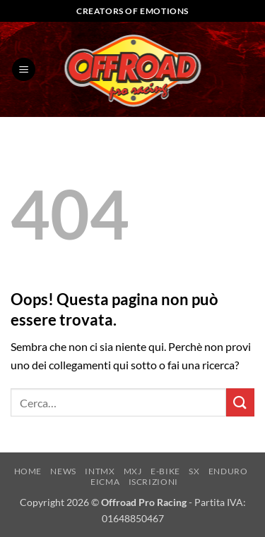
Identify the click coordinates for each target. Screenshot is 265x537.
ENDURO (228, 471)
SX (194, 471)
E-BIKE (165, 471)
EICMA (104, 481)
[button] (23, 69)
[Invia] (240, 402)
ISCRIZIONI (153, 481)
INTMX (99, 471)
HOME (28, 471)
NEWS (63, 471)
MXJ (133, 471)
